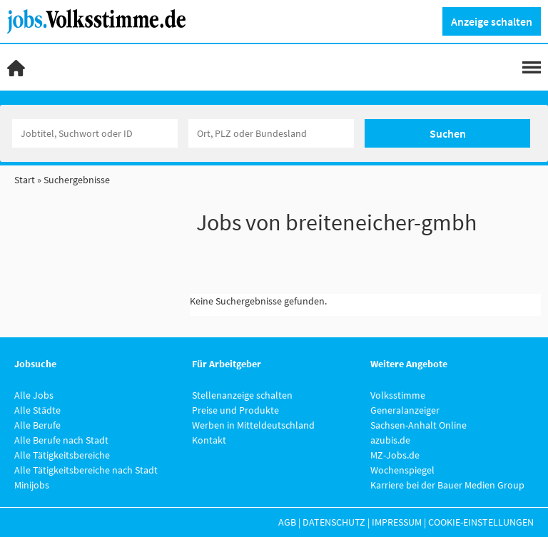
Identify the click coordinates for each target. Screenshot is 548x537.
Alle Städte (37, 410)
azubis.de (390, 440)
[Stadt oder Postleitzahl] (271, 133)
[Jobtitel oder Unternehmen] (95, 133)
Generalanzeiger (405, 410)
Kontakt (209, 440)
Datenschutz (334, 522)
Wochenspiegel (402, 470)
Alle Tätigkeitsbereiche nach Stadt (86, 470)
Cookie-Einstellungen (481, 522)
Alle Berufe (37, 425)
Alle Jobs (34, 395)
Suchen (448, 133)
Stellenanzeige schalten (242, 395)
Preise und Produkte (235, 410)
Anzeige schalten (491, 21)
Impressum (397, 522)
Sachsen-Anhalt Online (418, 425)
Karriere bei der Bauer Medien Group (447, 485)
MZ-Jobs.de (395, 455)
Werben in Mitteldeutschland (253, 425)
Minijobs (31, 485)
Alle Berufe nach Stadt (61, 440)
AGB (287, 522)
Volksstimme (397, 395)
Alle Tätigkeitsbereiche (62, 455)
